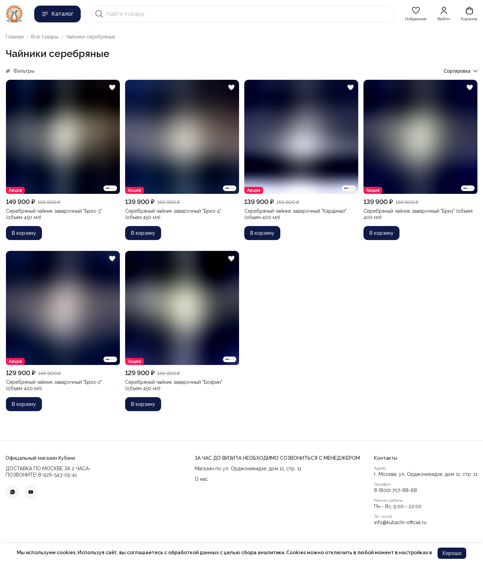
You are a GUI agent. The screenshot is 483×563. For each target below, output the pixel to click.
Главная (15, 37)
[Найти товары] (248, 14)
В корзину (24, 233)
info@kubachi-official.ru (400, 522)
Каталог (57, 13)
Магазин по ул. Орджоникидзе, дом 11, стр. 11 (248, 468)
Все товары (44, 37)
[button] (415, 14)
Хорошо (452, 553)
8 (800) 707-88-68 (395, 490)
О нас (201, 479)
